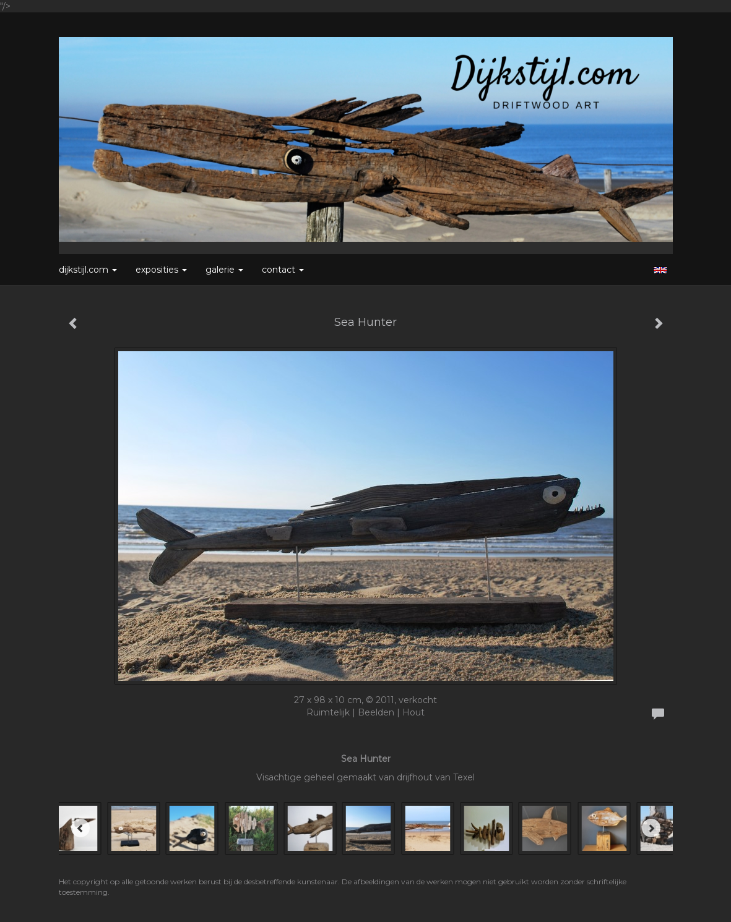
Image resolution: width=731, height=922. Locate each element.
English (660, 270)
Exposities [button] (161, 269)
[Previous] (80, 828)
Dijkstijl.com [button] (88, 269)
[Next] (651, 828)
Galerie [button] (224, 269)
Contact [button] (283, 269)
